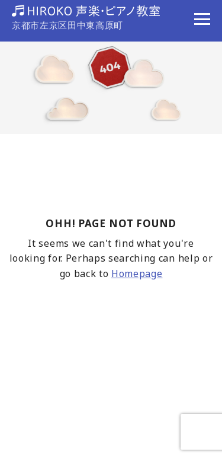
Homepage (136, 273)
